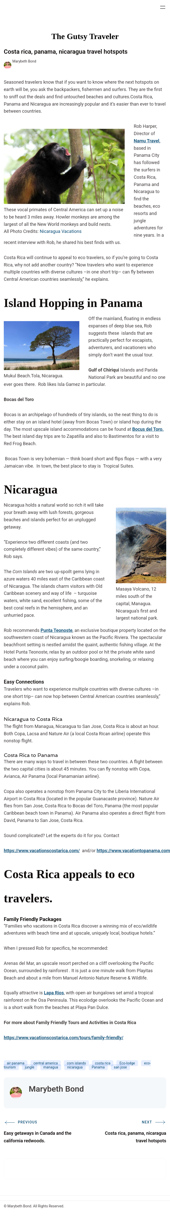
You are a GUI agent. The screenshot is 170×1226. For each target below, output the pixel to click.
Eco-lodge (127, 1063)
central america (45, 1063)
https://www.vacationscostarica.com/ (42, 850)
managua (50, 1067)
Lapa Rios (54, 992)
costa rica (102, 1063)
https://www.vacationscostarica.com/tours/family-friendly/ (63, 1037)
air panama (15, 1063)
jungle (30, 1067)
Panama (98, 1067)
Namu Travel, (147, 140)
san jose (120, 1067)
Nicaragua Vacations (61, 231)
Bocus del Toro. (148, 429)
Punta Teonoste (57, 630)
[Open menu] (162, 7)
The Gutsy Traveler (85, 36)
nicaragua (75, 1067)
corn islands (76, 1063)
